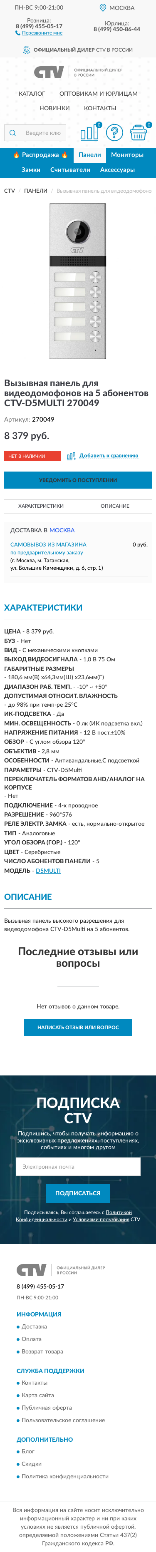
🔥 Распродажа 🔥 (40, 155)
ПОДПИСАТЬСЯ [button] (78, 1194)
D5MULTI (48, 871)
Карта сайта (38, 1395)
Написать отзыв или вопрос (78, 1027)
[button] (38, 32)
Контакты (100, 109)
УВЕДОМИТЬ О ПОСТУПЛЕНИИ (78, 480)
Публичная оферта (47, 1408)
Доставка (34, 1327)
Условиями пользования (101, 1219)
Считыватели (70, 170)
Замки (31, 170)
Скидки (32, 1465)
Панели (90, 155)
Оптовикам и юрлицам (98, 94)
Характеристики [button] (41, 506)
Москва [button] (62, 531)
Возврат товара (42, 1352)
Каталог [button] (32, 94)
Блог (28, 1452)
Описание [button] (115, 506)
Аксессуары (117, 170)
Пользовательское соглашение (63, 1420)
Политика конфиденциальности (65, 1477)
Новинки (55, 109)
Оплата (32, 1339)
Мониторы (127, 155)
